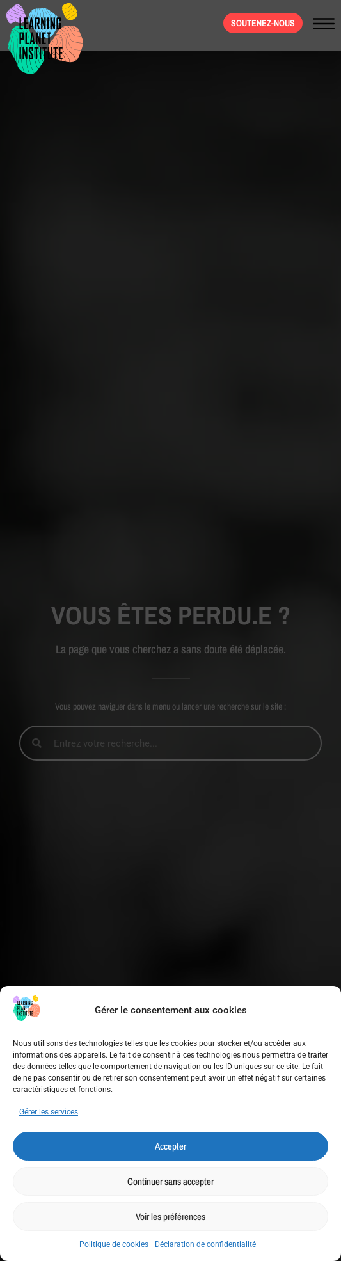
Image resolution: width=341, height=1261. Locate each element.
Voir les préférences (170, 1216)
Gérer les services (48, 1111)
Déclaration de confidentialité (205, 1244)
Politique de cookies (113, 1244)
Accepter (170, 1146)
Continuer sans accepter (170, 1181)
